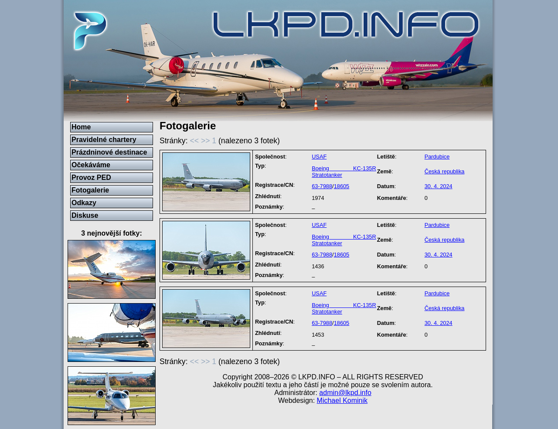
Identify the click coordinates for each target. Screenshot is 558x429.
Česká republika (445, 171)
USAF (319, 156)
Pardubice (437, 156)
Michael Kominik (342, 400)
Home (81, 127)
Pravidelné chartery (103, 139)
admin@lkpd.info (345, 392)
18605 (342, 186)
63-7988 (322, 186)
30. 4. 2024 (439, 186)
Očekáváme (90, 165)
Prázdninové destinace (109, 152)
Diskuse (84, 215)
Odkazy (83, 202)
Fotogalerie (90, 190)
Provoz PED (91, 177)
